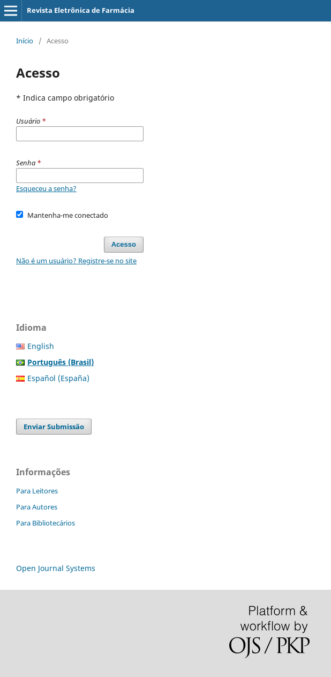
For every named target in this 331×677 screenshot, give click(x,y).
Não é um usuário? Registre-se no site (76, 260)
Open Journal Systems (55, 568)
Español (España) (58, 378)
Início (24, 40)
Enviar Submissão (54, 426)
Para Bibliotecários (45, 523)
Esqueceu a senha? (46, 188)
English (40, 346)
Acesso (123, 244)
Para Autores (36, 507)
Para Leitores (37, 491)
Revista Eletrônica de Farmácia (80, 10)
